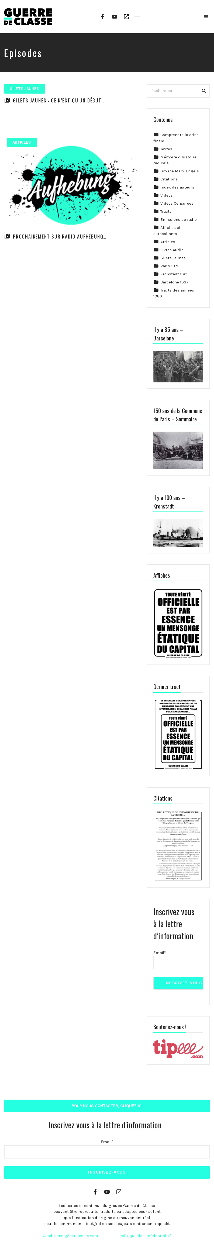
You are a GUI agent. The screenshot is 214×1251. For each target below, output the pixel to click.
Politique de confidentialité (145, 1235)
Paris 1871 (169, 266)
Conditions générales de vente (72, 1235)
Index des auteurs (177, 187)
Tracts (166, 211)
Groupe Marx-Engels (179, 171)
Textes (166, 149)
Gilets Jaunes (24, 88)
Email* (178, 959)
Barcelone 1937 (174, 282)
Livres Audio (172, 249)
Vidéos (166, 195)
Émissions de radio (178, 219)
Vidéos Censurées (177, 203)
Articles (21, 142)
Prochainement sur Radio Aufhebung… (59, 236)
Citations (169, 179)
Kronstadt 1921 (174, 274)
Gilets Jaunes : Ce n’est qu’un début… (59, 100)
